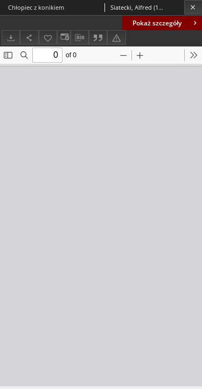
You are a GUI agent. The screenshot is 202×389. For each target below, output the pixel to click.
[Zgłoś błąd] (116, 37)
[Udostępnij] (29, 37)
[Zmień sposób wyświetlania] (63, 37)
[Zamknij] (193, 7)
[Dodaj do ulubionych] (48, 37)
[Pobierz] (11, 37)
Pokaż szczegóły (166, 23)
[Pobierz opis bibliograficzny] (80, 37)
